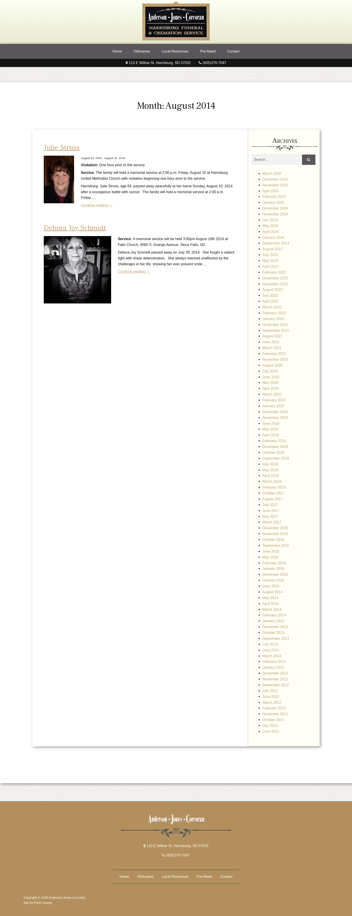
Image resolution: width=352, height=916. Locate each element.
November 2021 (275, 325)
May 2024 (270, 226)
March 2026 (272, 173)
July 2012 (270, 691)
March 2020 (272, 394)
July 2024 (270, 220)
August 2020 (272, 365)
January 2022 (273, 319)
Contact (233, 51)
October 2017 (273, 493)
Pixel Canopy (43, 903)
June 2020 (270, 377)
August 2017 (272, 499)
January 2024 (273, 237)
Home (117, 51)
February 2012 (274, 708)
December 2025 (275, 179)
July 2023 (270, 255)
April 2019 (270, 435)
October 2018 (273, 452)
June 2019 (270, 423)
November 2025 (275, 185)
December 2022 (275, 278)
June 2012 (270, 697)
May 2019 (270, 429)
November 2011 (275, 714)
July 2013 (270, 644)
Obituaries (142, 51)
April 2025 (270, 191)
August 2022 (272, 290)
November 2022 (275, 284)
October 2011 (273, 720)
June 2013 (270, 650)
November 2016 (275, 534)
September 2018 (275, 458)
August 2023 (272, 249)
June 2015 (270, 586)
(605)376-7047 (212, 63)
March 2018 (272, 481)
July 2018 (270, 464)
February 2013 (274, 662)
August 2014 (272, 592)
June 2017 (270, 511)
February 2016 (274, 563)
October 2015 (273, 580)
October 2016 (273, 540)
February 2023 (274, 272)
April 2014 (270, 604)
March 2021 (272, 348)
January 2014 (273, 621)
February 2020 (274, 400)
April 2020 (270, 388)
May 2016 (270, 557)
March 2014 (272, 609)
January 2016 (273, 569)
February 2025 (274, 197)
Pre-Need (208, 51)
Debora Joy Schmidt (75, 227)
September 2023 (275, 243)
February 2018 (274, 487)
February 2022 (274, 313)
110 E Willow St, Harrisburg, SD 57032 (158, 63)
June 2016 (270, 551)
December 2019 (275, 412)
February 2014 (274, 615)
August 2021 (272, 336)
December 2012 (275, 673)
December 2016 (275, 528)
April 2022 (270, 301)
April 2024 (270, 232)
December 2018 (275, 447)
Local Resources (175, 51)
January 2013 (273, 667)
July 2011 (270, 726)
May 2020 (270, 383)
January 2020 (273, 406)
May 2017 (270, 516)
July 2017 (270, 505)
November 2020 (275, 359)
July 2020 (270, 371)
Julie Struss (61, 147)
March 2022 (272, 307)
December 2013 (275, 627)
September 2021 (275, 330)
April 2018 (270, 476)
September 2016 (275, 545)
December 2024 (275, 208)
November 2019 (275, 418)
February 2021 (274, 354)
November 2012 (275, 679)
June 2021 (270, 342)
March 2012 (272, 702)
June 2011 (270, 731)
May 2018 (270, 470)
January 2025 (273, 202)
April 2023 (270, 266)
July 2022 (270, 295)
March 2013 (272, 656)
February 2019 (274, 441)
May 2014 (270, 598)
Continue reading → (97, 205)
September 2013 (275, 638)
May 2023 (270, 261)
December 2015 (275, 574)
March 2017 (272, 522)
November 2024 (275, 214)
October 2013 (273, 633)
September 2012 (275, 685)
